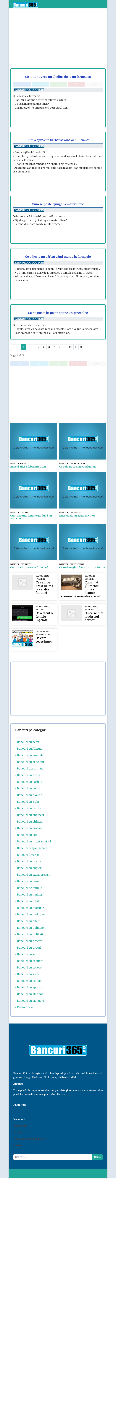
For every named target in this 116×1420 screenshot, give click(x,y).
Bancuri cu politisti (71, 564)
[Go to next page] (76, 347)
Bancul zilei (17, 463)
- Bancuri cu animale (29, 754)
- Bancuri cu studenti (29, 993)
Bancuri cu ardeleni (71, 463)
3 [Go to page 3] (33, 347)
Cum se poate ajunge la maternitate (58, 204)
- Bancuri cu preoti (28, 946)
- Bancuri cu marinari (30, 907)
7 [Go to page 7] (54, 347)
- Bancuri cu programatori (33, 840)
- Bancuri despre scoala (31, 847)
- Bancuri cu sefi (26, 953)
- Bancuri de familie (28, 887)
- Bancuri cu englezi (28, 867)
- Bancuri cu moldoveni (31, 913)
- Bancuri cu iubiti (27, 900)
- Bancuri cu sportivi (29, 986)
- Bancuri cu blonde (28, 794)
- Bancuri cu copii (27, 834)
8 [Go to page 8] (59, 347)
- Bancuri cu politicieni (30, 927)
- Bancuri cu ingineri (29, 893)
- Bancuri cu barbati (28, 781)
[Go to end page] (81, 347)
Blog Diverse (20, 1132)
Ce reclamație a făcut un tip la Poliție (82, 567)
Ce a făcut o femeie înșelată (44, 616)
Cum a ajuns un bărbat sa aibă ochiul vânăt (57, 140)
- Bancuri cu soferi (27, 973)
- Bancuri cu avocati (28, 774)
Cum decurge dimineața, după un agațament (31, 517)
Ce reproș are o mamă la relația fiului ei (44, 587)
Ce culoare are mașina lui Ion (77, 466)
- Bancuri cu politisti (29, 933)
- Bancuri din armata (29, 767)
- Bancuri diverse (27, 854)
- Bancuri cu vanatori (29, 999)
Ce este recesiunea (44, 639)
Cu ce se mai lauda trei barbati (94, 616)
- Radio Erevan (25, 1006)
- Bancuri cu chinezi (29, 820)
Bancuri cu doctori (29, 89)
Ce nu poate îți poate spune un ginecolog (58, 313)
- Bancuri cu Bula (27, 800)
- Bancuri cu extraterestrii (32, 873)
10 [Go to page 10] (70, 347)
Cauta (97, 1156)
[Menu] (101, 4)
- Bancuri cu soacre (28, 966)
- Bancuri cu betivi (27, 787)
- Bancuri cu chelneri (29, 814)
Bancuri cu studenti (71, 512)
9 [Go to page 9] (64, 347)
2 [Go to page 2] (28, 347)
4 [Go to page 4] (38, 347)
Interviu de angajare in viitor (77, 515)
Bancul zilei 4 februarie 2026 (28, 466)
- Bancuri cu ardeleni (29, 761)
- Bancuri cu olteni (27, 920)
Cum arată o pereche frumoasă (29, 567)
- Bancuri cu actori (27, 741)
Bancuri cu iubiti (20, 512)
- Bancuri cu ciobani (29, 827)
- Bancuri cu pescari (29, 940)
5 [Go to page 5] (44, 347)
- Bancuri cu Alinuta (28, 747)
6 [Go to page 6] (49, 347)
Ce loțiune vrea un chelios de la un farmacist (58, 77)
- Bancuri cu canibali (29, 807)
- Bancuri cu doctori (28, 860)
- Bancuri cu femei (27, 880)
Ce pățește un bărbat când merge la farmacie (58, 256)
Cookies (18, 1145)
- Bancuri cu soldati (28, 980)
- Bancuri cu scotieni (29, 960)
